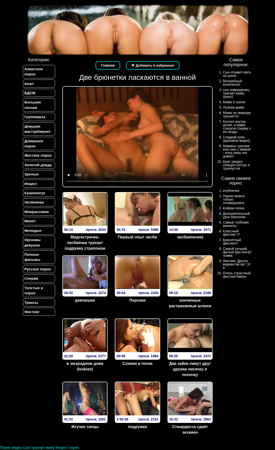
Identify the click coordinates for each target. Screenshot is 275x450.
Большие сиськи (32, 104)
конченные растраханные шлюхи (190, 303)
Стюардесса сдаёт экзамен (190, 429)
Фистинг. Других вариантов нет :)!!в (236, 264)
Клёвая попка (233, 208)
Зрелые (31, 174)
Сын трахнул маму (39, 447)
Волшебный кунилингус (232, 82)
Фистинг (31, 312)
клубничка (231, 190)
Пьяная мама (233, 107)
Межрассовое (36, 212)
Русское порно (37, 269)
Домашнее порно (33, 143)
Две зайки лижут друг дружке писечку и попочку (190, 369)
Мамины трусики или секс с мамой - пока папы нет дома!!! (236, 151)
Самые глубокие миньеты (236, 224)
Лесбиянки (34, 202)
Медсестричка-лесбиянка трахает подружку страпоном (85, 242)
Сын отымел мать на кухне (237, 74)
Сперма (31, 278)
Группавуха (34, 117)
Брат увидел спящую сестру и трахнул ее (236, 165)
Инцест (30, 184)
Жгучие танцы (84, 427)
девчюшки (85, 300)
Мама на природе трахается (237, 114)
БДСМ (29, 93)
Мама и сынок (234, 102)
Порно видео (11, 447)
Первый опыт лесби (137, 237)
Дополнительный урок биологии (236, 215)
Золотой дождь (38, 165)
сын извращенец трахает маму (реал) (236, 93)
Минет (30, 221)
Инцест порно (67, 447)
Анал (29, 84)
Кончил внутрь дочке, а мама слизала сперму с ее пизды (237, 126)
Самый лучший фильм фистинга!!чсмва (237, 252)
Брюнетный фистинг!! (232, 241)
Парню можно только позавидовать (234, 199)
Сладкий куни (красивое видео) (236, 138)
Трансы (31, 302)
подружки (137, 427)
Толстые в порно (33, 290)
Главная (108, 65)
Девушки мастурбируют (37, 128)
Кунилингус (34, 193)
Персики (137, 300)
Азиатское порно (33, 71)
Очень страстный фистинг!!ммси (236, 274)
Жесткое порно (38, 155)
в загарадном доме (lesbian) (85, 366)
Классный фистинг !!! (231, 232)
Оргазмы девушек (32, 242)
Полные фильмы (32, 257)
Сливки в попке (137, 363)
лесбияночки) (190, 237)
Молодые (32, 230)
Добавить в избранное (152, 65)
